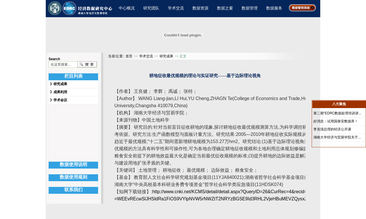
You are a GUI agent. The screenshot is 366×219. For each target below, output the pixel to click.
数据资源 (200, 8)
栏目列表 (73, 76)
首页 (129, 56)
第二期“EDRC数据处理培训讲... (337, 113)
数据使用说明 (73, 164)
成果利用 (60, 92)
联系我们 (73, 189)
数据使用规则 (73, 177)
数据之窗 (225, 8)
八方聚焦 (339, 104)
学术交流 (176, 8)
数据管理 (250, 8)
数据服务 (274, 8)
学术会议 (60, 100)
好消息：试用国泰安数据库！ (335, 121)
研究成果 (60, 84)
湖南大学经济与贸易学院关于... (337, 137)
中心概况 (127, 8)
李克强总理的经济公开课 (332, 129)
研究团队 (151, 8)
